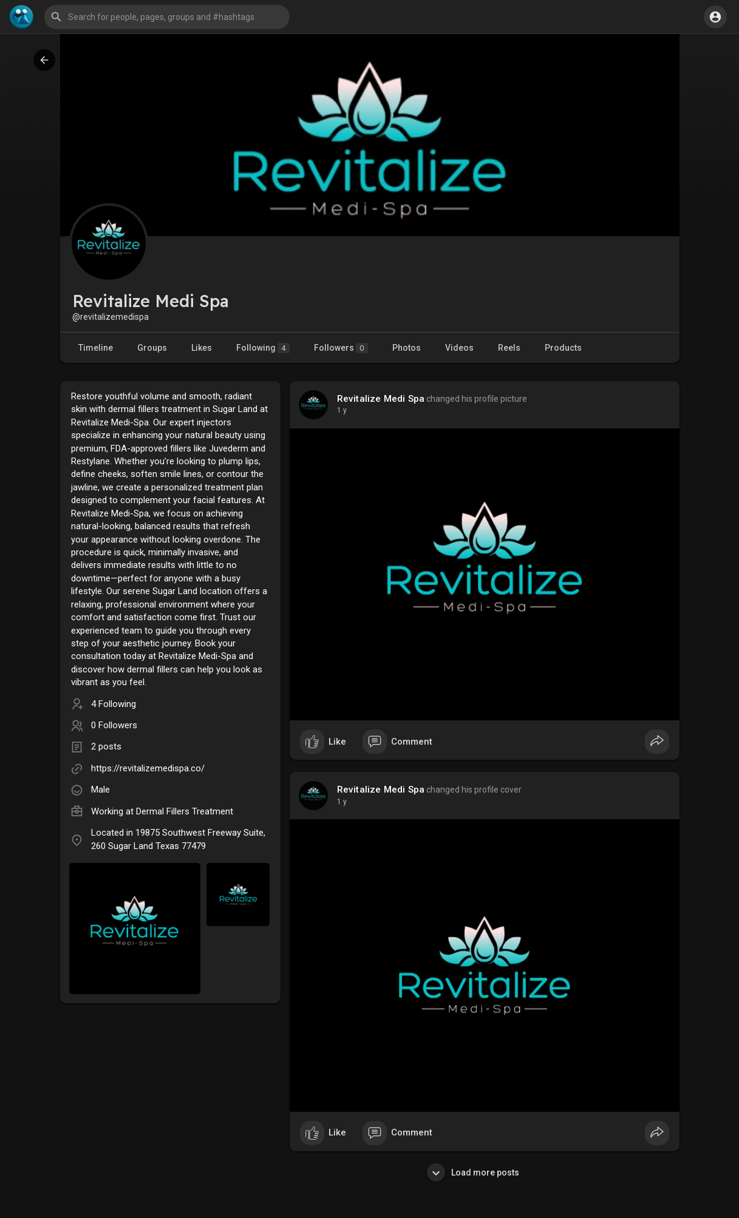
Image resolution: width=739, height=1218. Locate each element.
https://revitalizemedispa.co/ (148, 768)
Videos (459, 348)
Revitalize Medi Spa (381, 398)
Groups (152, 348)
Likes (201, 348)
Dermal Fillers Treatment (184, 811)
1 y (342, 410)
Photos (406, 348)
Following (263, 348)
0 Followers (114, 725)
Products (563, 348)
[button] (167, 17)
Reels (509, 348)
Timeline (95, 348)
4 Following (113, 704)
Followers (341, 348)
